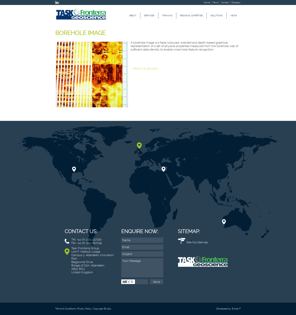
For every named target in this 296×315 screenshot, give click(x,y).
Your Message (142, 267)
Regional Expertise (191, 15)
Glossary (236, 2)
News (215, 2)
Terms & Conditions (65, 308)
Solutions (217, 15)
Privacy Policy (84, 308)
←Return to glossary (144, 68)
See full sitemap (197, 242)
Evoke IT (236, 308)
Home (207, 2)
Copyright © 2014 (102, 308)
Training (167, 15)
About (132, 15)
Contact (225, 2)
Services (149, 15)
